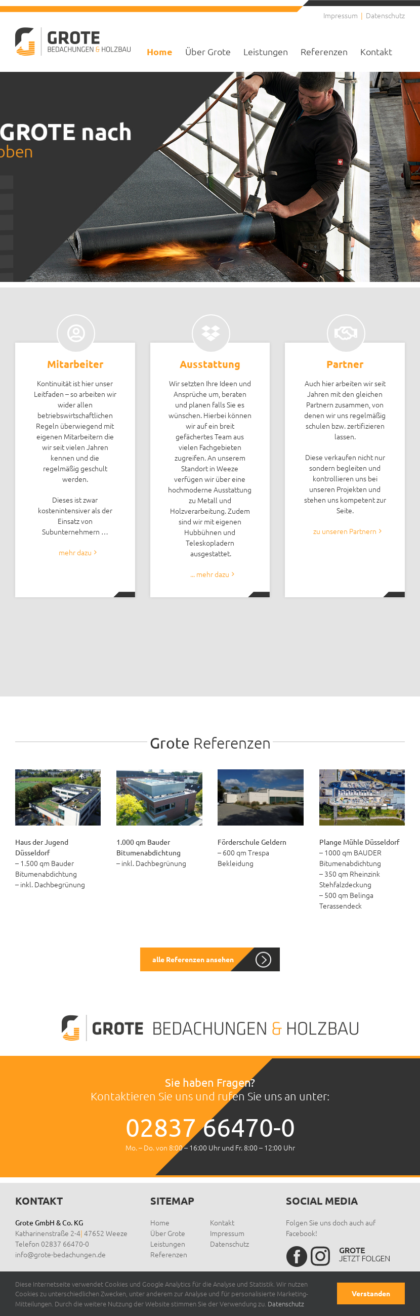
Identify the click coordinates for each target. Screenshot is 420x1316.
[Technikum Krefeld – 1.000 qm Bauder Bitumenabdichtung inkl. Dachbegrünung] (159, 773)
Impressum (227, 1233)
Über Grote (167, 1233)
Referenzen (168, 1254)
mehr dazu (75, 552)
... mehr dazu (209, 574)
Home (160, 1222)
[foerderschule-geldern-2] (260, 773)
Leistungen (167, 1244)
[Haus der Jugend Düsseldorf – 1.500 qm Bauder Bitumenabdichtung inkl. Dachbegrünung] (58, 773)
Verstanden (371, 1293)
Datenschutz (229, 1244)
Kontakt (222, 1222)
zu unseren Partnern (344, 531)
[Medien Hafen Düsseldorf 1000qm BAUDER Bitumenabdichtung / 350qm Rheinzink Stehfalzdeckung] (362, 773)
